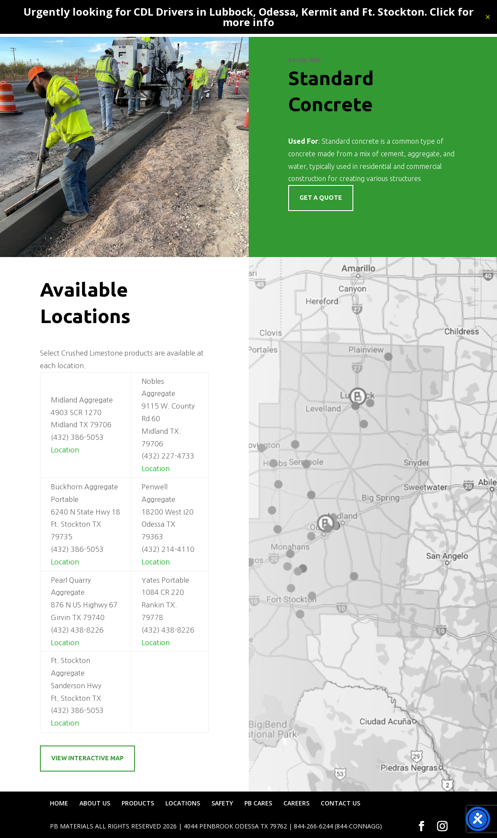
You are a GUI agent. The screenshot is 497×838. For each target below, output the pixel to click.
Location (65, 449)
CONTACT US (340, 803)
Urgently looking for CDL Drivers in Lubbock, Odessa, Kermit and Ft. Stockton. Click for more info (248, 16)
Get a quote (321, 197)
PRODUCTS (138, 803)
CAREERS (296, 803)
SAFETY (222, 803)
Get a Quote (321, 223)
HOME (59, 803)
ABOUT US (94, 803)
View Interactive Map (87, 758)
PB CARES (258, 803)
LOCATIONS (182, 803)
